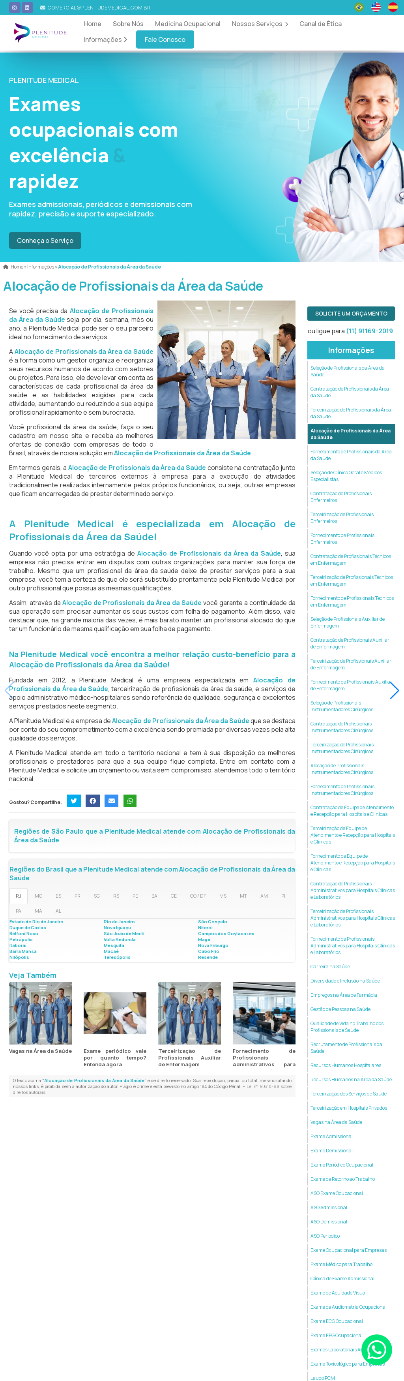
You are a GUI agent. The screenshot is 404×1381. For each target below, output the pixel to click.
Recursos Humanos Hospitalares (345, 1065)
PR (77, 895)
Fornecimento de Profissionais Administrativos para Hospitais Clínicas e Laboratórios (264, 1064)
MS (222, 895)
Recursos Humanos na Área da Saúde (351, 1079)
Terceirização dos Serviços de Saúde (348, 1093)
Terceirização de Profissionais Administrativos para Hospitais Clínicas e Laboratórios (352, 918)
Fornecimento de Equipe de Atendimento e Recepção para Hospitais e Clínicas (352, 863)
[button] (394, 690)
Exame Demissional (331, 1150)
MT (243, 895)
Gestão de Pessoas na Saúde (340, 1009)
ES (58, 895)
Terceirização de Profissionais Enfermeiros (342, 517)
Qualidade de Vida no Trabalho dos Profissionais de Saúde (346, 1026)
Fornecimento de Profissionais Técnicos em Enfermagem (352, 601)
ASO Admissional (328, 1207)
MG (38, 895)
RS (116, 895)
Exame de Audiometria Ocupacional (348, 1307)
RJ (18, 895)
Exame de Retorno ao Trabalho (342, 1179)
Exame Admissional (331, 1136)
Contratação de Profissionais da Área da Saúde (349, 392)
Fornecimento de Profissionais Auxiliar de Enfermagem (351, 685)
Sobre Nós (128, 23)
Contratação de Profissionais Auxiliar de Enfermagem (349, 643)
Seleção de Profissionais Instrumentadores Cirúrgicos (341, 706)
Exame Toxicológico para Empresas (347, 1363)
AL (58, 911)
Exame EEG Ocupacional (336, 1335)
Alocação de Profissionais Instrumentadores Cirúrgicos (341, 769)
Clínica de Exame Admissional (342, 1278)
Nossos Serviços (260, 23)
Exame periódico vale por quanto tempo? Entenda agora (115, 1057)
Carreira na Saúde (330, 966)
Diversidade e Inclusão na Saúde (345, 980)
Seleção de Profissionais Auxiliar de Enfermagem (347, 622)
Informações (105, 39)
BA (154, 895)
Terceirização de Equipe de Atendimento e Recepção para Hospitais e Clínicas (352, 835)
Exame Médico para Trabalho (341, 1264)
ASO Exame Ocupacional (336, 1193)
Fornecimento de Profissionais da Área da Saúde (351, 455)
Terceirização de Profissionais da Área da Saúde (350, 413)
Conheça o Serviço (45, 240)
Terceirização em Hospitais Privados (348, 1108)
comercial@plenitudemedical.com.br (98, 7)
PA (18, 911)
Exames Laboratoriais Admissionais (348, 1349)
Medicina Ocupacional (188, 23)
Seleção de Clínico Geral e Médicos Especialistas (346, 476)
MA (38, 911)
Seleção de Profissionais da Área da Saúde (347, 371)
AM (264, 895)
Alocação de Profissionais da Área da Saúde (350, 434)
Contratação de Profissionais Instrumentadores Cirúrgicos (341, 727)
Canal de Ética (320, 23)
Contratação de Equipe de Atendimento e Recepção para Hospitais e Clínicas (352, 810)
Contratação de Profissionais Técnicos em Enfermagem (350, 559)
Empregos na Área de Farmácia (343, 995)
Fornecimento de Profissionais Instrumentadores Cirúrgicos (342, 790)
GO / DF (198, 895)
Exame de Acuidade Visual (338, 1292)
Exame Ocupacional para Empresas (348, 1250)
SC (97, 895)
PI (283, 895)
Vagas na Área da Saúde (40, 1050)
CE (174, 895)
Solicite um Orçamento (351, 313)
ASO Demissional (328, 1221)
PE (135, 895)
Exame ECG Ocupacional (336, 1321)
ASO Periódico (325, 1236)
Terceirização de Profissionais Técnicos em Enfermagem (351, 580)
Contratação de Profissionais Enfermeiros (341, 497)
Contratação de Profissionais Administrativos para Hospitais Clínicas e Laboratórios (352, 890)
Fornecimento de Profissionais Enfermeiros (342, 538)
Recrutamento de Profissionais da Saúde (346, 1047)
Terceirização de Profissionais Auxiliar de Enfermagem (189, 1057)
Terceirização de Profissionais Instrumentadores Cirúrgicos (342, 748)
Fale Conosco (165, 39)
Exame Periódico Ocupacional (341, 1164)
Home (92, 23)
